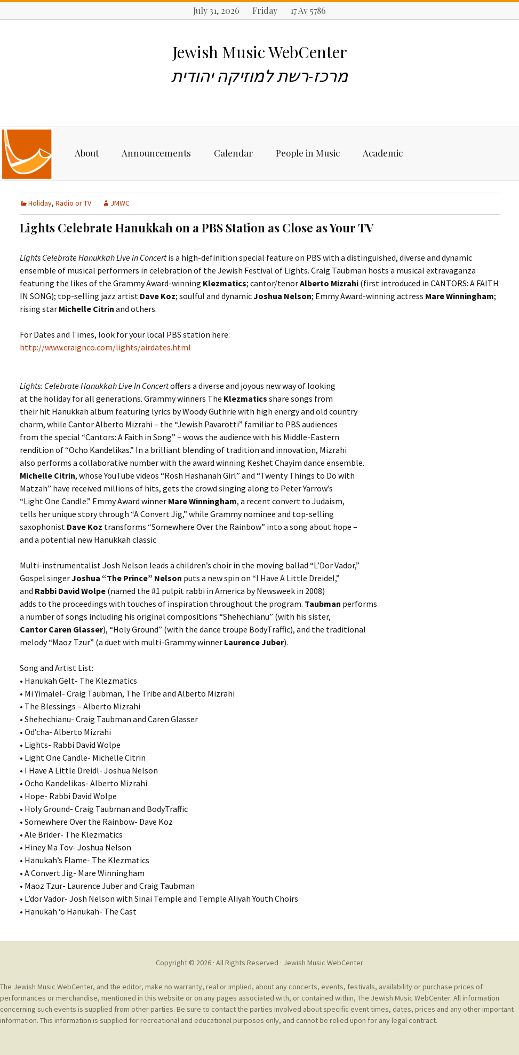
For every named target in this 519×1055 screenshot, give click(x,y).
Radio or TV (73, 203)
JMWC (120, 203)
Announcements (156, 153)
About (87, 153)
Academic (383, 153)
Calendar (233, 153)
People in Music (308, 153)
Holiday (40, 203)
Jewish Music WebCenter (323, 962)
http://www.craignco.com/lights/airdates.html (105, 347)
